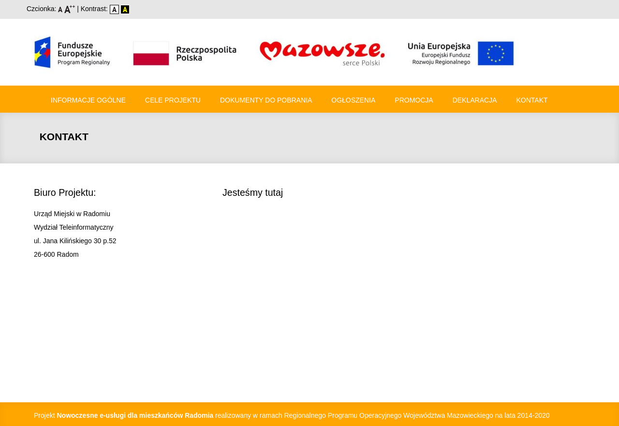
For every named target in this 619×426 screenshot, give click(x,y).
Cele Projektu (173, 100)
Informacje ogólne (88, 100)
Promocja (414, 100)
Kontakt (531, 100)
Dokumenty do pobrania (266, 100)
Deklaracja (475, 100)
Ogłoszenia (353, 100)
